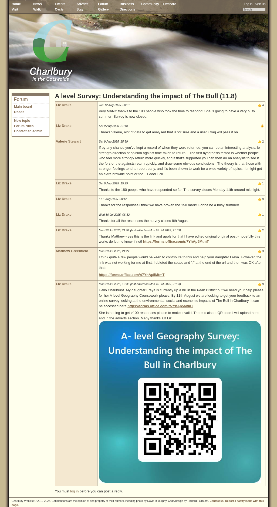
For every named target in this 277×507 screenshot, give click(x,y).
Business (127, 4)
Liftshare (169, 4)
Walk (36, 9)
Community (150, 4)
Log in (248, 4)
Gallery (103, 9)
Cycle (59, 9)
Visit (15, 9)
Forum (103, 4)
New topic (22, 121)
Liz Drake (64, 105)
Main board (23, 107)
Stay (79, 9)
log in (74, 491)
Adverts (82, 4)
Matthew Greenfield (72, 251)
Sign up (260, 4)
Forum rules (23, 126)
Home (16, 4)
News (37, 4)
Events (60, 4)
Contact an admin (28, 131)
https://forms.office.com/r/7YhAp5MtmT (176, 241)
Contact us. (217, 500)
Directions (127, 9)
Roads (19, 112)
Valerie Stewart (68, 141)
